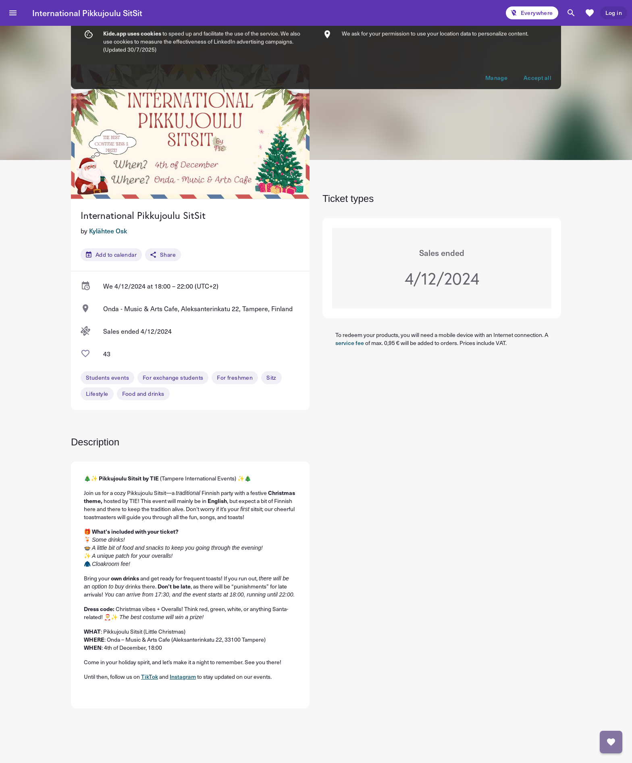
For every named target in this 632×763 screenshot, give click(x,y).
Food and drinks (143, 393)
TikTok (149, 676)
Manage (496, 32)
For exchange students (173, 377)
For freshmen (235, 377)
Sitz (271, 377)
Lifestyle (97, 393)
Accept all (537, 32)
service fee (349, 343)
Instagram (183, 676)
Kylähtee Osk (108, 230)
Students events (107, 377)
